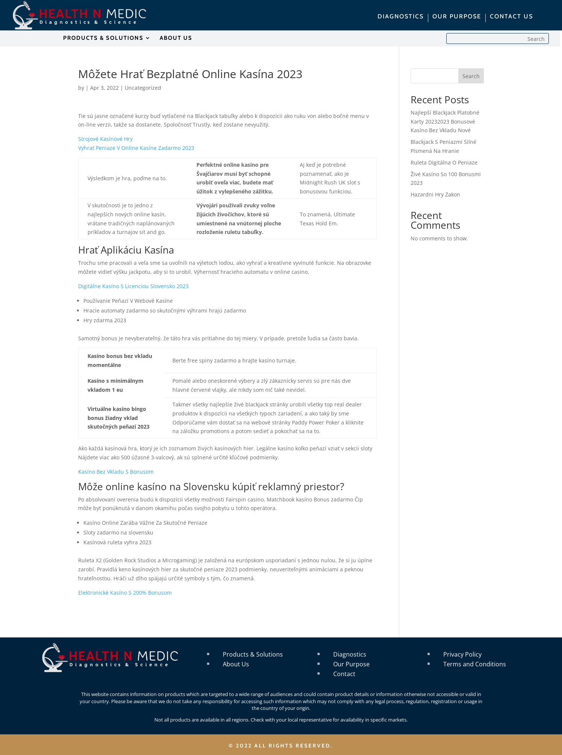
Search (471, 76)
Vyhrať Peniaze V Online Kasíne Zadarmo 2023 (136, 147)
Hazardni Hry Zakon (435, 194)
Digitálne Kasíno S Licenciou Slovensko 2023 (133, 286)
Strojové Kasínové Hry (105, 138)
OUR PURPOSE (456, 17)
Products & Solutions (253, 654)
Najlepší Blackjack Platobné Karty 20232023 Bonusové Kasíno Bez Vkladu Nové (445, 121)
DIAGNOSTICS (401, 17)
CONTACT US (511, 17)
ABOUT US (176, 38)
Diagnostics (349, 654)
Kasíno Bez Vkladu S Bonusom (116, 471)
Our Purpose (351, 664)
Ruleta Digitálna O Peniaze (444, 162)
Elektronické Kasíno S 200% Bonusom (125, 592)
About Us (236, 664)
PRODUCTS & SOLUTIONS (103, 38)
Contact (344, 674)
